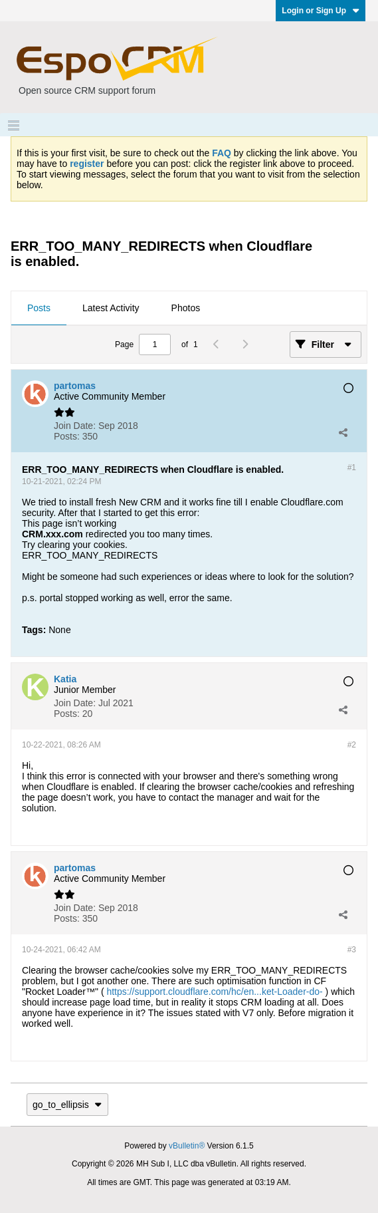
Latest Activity (111, 308)
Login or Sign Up (320, 10)
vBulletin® (187, 1145)
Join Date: (75, 425)
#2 (351, 744)
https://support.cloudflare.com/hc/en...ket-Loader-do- (214, 991)
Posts (38, 308)
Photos (186, 308)
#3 (351, 949)
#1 (351, 467)
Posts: (67, 436)
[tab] (38, 308)
